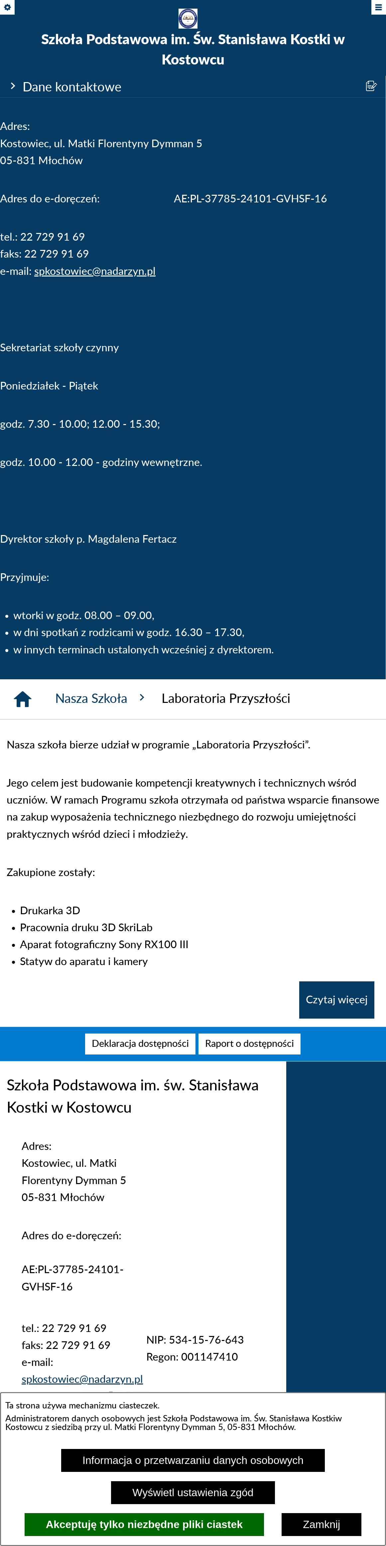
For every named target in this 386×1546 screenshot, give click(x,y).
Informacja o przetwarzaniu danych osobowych (193, 1460)
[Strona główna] (22, 699)
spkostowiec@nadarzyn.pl (95, 271)
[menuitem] (140, 1044)
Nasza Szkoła (101, 698)
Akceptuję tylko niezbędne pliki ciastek (144, 1524)
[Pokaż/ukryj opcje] (8, 8)
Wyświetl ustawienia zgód (192, 1492)
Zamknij (321, 1524)
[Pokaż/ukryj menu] (378, 8)
